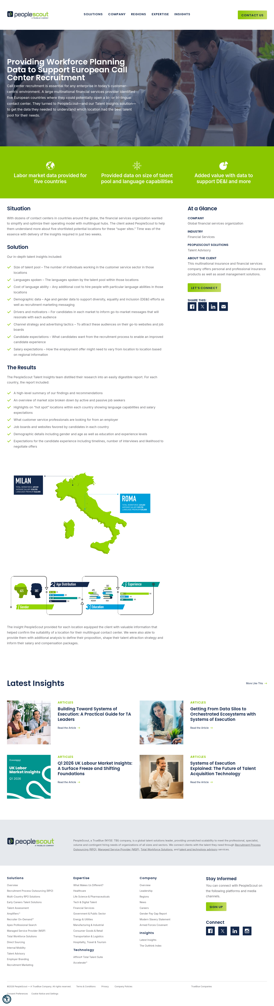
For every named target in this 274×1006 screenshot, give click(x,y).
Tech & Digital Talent (85, 902)
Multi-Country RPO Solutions (23, 896)
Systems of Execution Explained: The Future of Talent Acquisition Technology (223, 768)
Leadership (146, 890)
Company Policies (123, 986)
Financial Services (83, 907)
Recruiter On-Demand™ (20, 919)
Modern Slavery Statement (155, 919)
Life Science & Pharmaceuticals (91, 896)
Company (116, 14)
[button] (6, 999)
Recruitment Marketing (20, 964)
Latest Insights (148, 939)
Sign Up (216, 907)
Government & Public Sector (89, 913)
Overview (12, 885)
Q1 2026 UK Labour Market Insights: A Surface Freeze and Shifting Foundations (95, 768)
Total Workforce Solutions (156, 849)
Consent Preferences (17, 993)
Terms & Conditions (86, 986)
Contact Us (252, 15)
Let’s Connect (204, 288)
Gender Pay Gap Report (153, 913)
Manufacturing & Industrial (88, 924)
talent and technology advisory (198, 849)
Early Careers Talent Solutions (24, 902)
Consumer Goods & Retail (88, 930)
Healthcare (79, 890)
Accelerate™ (80, 962)
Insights (182, 14)
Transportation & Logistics (88, 936)
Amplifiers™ (13, 913)
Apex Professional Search (22, 924)
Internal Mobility (16, 947)
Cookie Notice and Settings (44, 993)
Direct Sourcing (16, 942)
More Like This (254, 683)
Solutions (93, 14)
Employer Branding (18, 959)
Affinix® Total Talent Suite (88, 957)
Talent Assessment (18, 907)
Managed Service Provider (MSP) (118, 849)
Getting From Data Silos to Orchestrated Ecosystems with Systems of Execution (223, 714)
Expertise (160, 14)
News (143, 902)
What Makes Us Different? (88, 885)
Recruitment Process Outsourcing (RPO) (30, 890)
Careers (144, 907)
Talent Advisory (16, 953)
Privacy (105, 986)
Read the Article (67, 727)
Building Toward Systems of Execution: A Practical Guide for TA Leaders (94, 714)
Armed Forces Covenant (154, 924)
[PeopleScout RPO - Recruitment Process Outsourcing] (29, 15)
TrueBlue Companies (201, 986)
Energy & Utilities (83, 919)
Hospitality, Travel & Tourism (89, 942)
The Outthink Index (150, 945)
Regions (138, 14)
